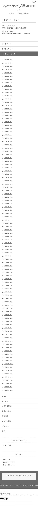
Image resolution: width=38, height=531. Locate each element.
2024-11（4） (8, 109)
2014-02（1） (8, 259)
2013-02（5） (8, 282)
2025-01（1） (8, 102)
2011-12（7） (8, 328)
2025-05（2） (8, 89)
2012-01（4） (8, 324)
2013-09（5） (8, 272)
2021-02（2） (8, 233)
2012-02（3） (8, 321)
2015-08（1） (8, 256)
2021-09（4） (8, 213)
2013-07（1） (8, 275)
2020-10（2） (8, 246)
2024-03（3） (8, 128)
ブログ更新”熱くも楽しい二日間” (14, 28)
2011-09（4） (8, 338)
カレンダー (6, 401)
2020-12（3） (8, 239)
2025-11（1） (8, 73)
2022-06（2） (8, 190)
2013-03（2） (8, 279)
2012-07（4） (8, 305)
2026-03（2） (8, 63)
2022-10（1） (8, 184)
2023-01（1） (8, 174)
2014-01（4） (8, 262)
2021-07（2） (8, 217)
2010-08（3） (8, 380)
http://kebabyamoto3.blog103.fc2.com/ (16, 33)
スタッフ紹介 (6, 421)
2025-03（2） (8, 95)
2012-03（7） (8, 318)
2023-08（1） (8, 151)
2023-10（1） (8, 145)
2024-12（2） (8, 105)
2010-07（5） (8, 383)
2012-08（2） (8, 302)
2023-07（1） (8, 154)
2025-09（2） (8, 79)
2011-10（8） (8, 334)
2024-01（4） (8, 135)
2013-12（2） (8, 266)
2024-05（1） (8, 125)
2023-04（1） (8, 164)
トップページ (6, 44)
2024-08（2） (8, 115)
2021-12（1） (8, 207)
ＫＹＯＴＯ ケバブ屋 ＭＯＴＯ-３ (15, 485)
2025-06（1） (8, 86)
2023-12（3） (8, 138)
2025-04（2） (8, 92)
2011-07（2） (8, 344)
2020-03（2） (8, 252)
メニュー (5, 396)
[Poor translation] (5, 498)
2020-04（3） (8, 249)
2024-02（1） (8, 131)
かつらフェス (7, 445)
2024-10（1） (8, 112)
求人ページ (6, 426)
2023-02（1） (8, 171)
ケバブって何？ (7, 49)
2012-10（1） (8, 295)
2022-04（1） (8, 194)
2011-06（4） (8, 347)
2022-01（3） (8, 203)
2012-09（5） (8, 298)
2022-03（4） (8, 197)
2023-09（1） (8, 148)
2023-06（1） (8, 158)
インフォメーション (9, 54)
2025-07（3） (8, 82)
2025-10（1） (8, 76)
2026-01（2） (8, 66)
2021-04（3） (8, 226)
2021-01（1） (8, 236)
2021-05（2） (8, 223)
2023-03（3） (8, 167)
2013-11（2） (8, 269)
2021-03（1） (8, 230)
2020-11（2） (8, 243)
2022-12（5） (8, 177)
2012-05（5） (8, 311)
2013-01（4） (8, 285)
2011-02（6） (8, 360)
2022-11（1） (8, 181)
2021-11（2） (8, 210)
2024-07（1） (8, 118)
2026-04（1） (8, 60)
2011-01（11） (8, 364)
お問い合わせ (6, 411)
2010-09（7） (8, 377)
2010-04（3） (8, 390)
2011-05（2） (8, 351)
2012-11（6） (8, 292)
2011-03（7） (8, 357)
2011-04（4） (8, 354)
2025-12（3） (8, 69)
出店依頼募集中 (7, 406)
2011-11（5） (8, 331)
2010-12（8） (8, 367)
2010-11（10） (8, 370)
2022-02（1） (8, 200)
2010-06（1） (8, 387)
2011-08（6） (8, 341)
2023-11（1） (8, 141)
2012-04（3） (8, 315)
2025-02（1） (8, 99)
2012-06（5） (8, 308)
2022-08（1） (8, 187)
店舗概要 (5, 416)
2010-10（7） (8, 374)
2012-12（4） (8, 288)
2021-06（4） (8, 220)
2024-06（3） (8, 122)
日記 (3, 431)
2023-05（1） (8, 161)
